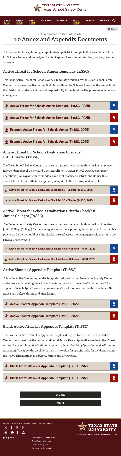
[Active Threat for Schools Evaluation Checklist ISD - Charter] (60, 190)
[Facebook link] (11, 428)
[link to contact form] (12, 433)
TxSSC (60, 8)
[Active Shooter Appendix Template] (60, 304)
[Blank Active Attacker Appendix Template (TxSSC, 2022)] (60, 378)
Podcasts (46, 20)
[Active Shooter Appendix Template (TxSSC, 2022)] (60, 316)
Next (60, 403)
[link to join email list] (6, 433)
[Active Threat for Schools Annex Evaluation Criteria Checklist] (60, 248)
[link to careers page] (23, 433)
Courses (89, 20)
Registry (104, 20)
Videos (32, 20)
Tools (7, 20)
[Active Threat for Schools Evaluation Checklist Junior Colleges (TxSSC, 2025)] (60, 259)
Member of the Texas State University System (97, 434)
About (76, 20)
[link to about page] (17, 433)
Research (62, 20)
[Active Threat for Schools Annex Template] (60, 106)
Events (19, 20)
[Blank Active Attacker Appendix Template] (60, 366)
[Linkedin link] (23, 428)
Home (60, 395)
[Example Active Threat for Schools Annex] (60, 129)
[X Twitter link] (6, 428)
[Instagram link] (17, 428)
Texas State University (97, 426)
